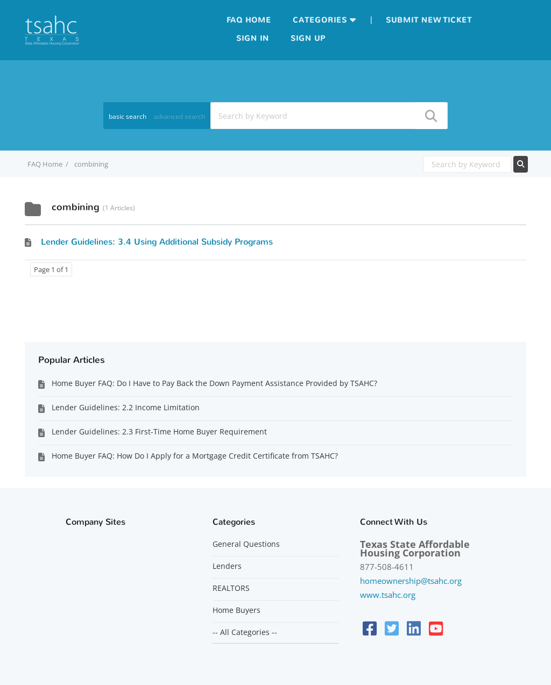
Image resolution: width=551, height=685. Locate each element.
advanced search (179, 116)
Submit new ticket (429, 20)
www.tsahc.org (387, 594)
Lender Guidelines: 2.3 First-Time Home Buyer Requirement (159, 431)
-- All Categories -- (245, 632)
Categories (320, 20)
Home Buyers (236, 610)
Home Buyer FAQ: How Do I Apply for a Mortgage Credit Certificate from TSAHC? (195, 456)
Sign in (252, 38)
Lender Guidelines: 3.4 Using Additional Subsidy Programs (157, 241)
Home (258, 20)
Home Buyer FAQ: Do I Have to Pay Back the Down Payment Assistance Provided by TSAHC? (214, 383)
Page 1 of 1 (51, 269)
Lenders (227, 566)
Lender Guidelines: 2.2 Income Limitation (126, 407)
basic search (127, 116)
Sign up (308, 38)
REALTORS (231, 588)
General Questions (246, 544)
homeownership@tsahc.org (411, 580)
